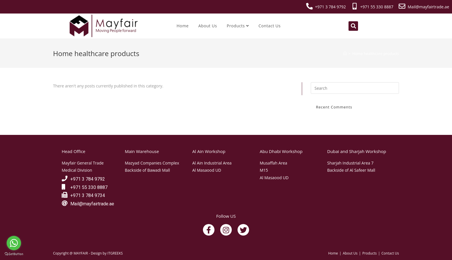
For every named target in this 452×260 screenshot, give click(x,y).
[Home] (345, 53)
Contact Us (270, 25)
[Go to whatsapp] (14, 243)
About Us (207, 25)
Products (238, 25)
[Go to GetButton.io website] (14, 254)
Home (182, 25)
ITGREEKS (115, 253)
